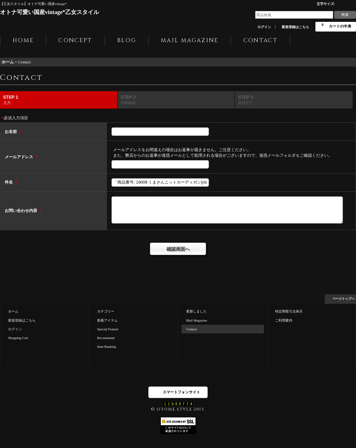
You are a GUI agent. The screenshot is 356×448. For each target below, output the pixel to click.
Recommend (106, 338)
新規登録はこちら (295, 27)
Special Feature (107, 329)
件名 (9, 182)
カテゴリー (105, 311)
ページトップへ (343, 298)
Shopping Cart (18, 338)
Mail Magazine (196, 320)
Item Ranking (106, 346)
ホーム (13, 311)
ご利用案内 (283, 320)
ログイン (264, 27)
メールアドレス (19, 157)
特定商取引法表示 (289, 311)
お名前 (11, 131)
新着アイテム (107, 320)
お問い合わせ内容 (21, 210)
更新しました (196, 311)
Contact (191, 329)
